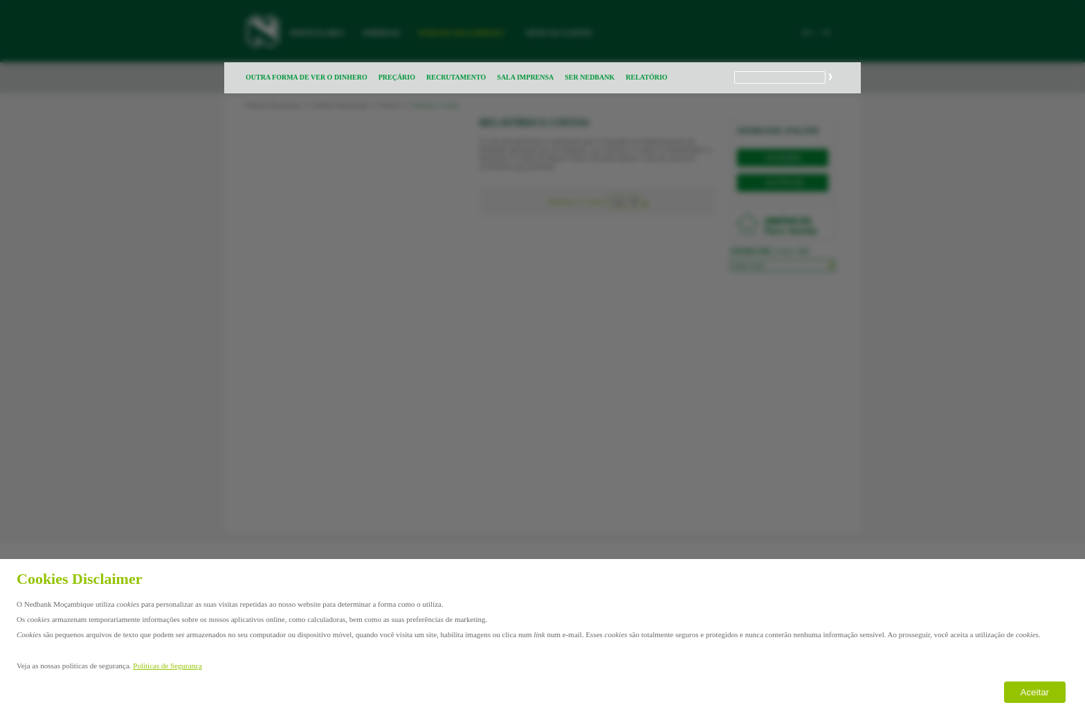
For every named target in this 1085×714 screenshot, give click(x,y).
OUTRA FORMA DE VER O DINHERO (306, 77)
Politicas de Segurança (167, 665)
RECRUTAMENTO (456, 77)
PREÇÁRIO (397, 77)
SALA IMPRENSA (525, 77)
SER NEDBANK (589, 77)
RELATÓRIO (646, 77)
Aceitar (1035, 692)
